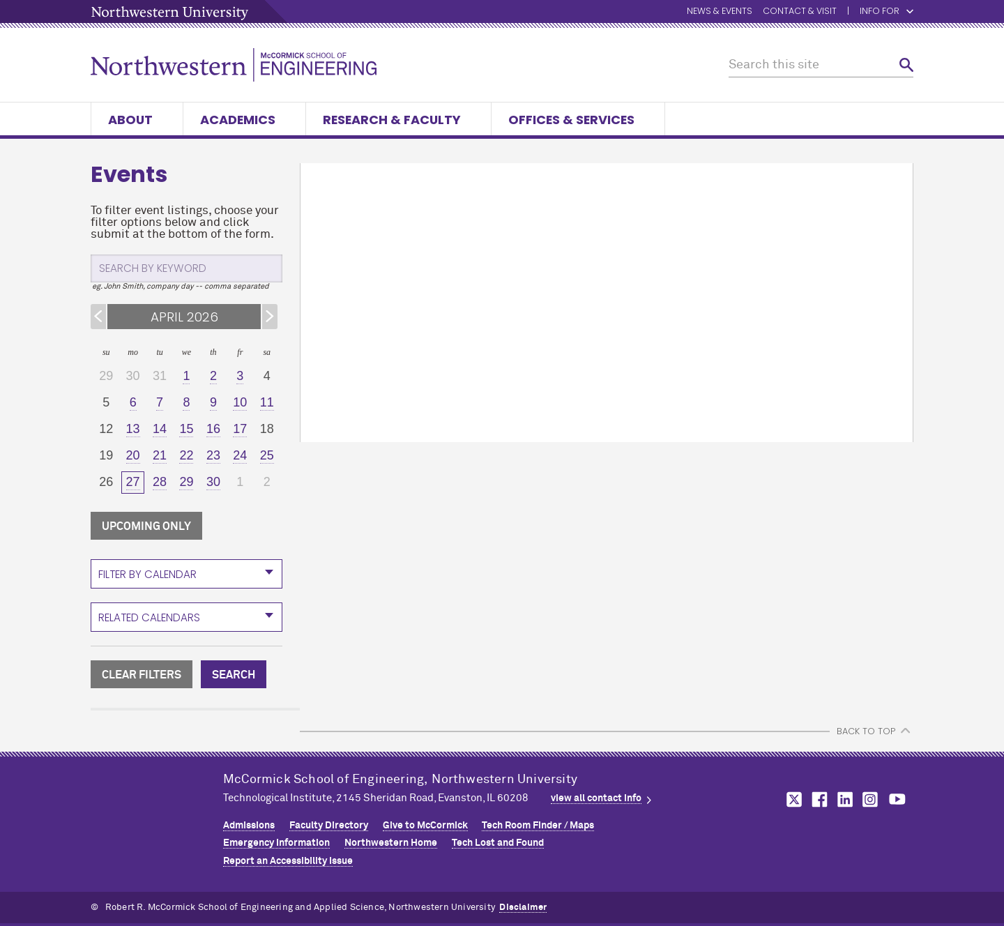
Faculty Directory (328, 825)
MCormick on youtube (897, 799)
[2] (213, 376)
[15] (186, 429)
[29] (186, 482)
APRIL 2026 (184, 317)
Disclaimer (523, 907)
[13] (132, 429)
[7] (160, 403)
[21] (160, 456)
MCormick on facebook (817, 799)
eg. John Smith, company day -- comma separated (180, 286)
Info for (886, 11)
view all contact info (596, 798)
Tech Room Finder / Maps (538, 825)
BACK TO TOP (866, 731)
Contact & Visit (800, 11)
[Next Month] (269, 316)
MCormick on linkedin (844, 799)
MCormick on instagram (870, 799)
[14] (160, 429)
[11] (267, 403)
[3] (240, 376)
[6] (132, 403)
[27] (132, 482)
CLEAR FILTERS (141, 675)
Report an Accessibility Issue (288, 861)
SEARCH (233, 675)
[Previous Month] (98, 316)
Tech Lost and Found (498, 843)
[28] (160, 482)
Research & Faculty (398, 119)
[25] (267, 456)
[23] (213, 456)
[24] (240, 456)
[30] (213, 482)
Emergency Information (276, 843)
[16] (213, 429)
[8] (186, 403)
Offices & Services (578, 119)
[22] (186, 456)
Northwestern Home (390, 843)
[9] (213, 403)
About (137, 119)
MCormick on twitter (791, 799)
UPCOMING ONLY (146, 526)
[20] (132, 456)
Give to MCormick (425, 825)
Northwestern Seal (157, 812)
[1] (186, 376)
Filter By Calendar (147, 574)
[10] (240, 403)
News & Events (719, 11)
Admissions (249, 825)
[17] (240, 429)
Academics (244, 119)
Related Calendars (149, 617)
